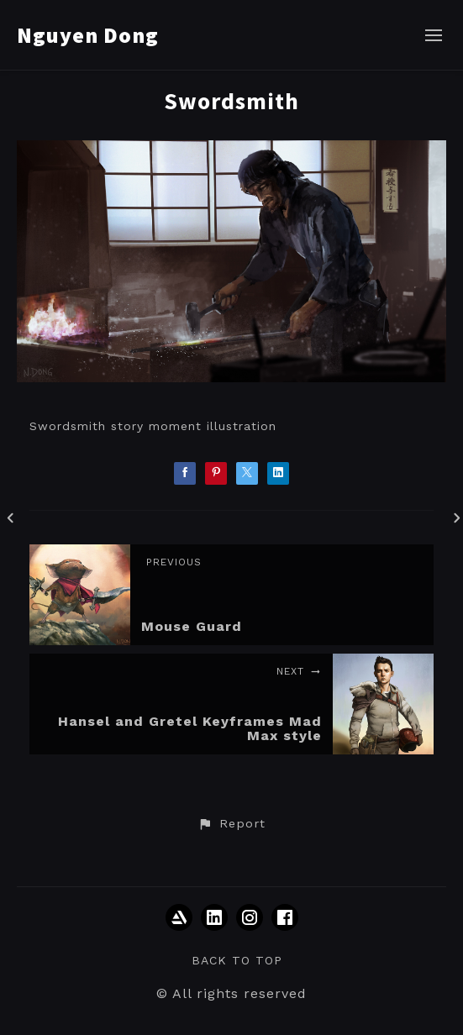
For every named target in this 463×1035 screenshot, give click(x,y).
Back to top (237, 960)
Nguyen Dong (88, 35)
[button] (231, 824)
